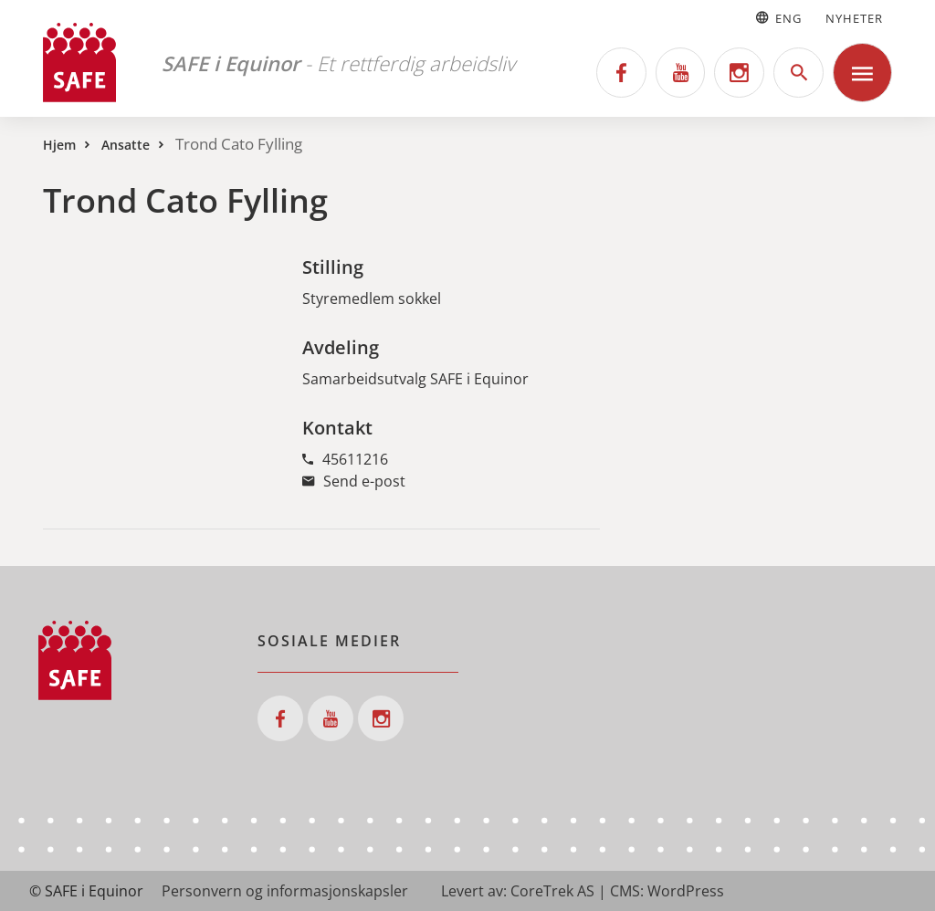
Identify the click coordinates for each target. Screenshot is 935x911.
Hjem (59, 144)
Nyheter (854, 18)
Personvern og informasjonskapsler (285, 891)
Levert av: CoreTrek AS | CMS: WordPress (582, 891)
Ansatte (125, 144)
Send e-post (353, 481)
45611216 (345, 459)
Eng (777, 18)
